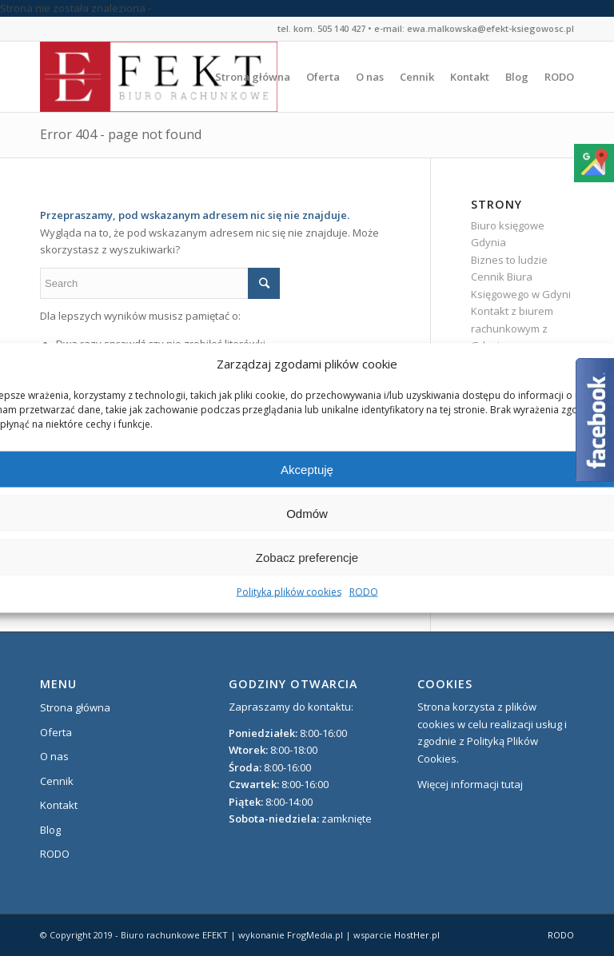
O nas (54, 756)
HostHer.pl (417, 935)
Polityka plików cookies (289, 592)
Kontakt (59, 805)
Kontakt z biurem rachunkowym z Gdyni (512, 328)
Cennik (57, 781)
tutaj (512, 784)
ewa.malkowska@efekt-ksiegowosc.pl (490, 28)
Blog (50, 830)
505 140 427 (341, 28)
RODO (363, 592)
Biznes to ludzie (509, 260)
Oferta (56, 732)
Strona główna (75, 707)
